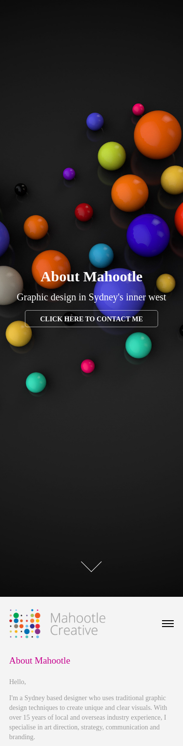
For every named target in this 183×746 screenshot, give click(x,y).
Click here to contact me (91, 319)
